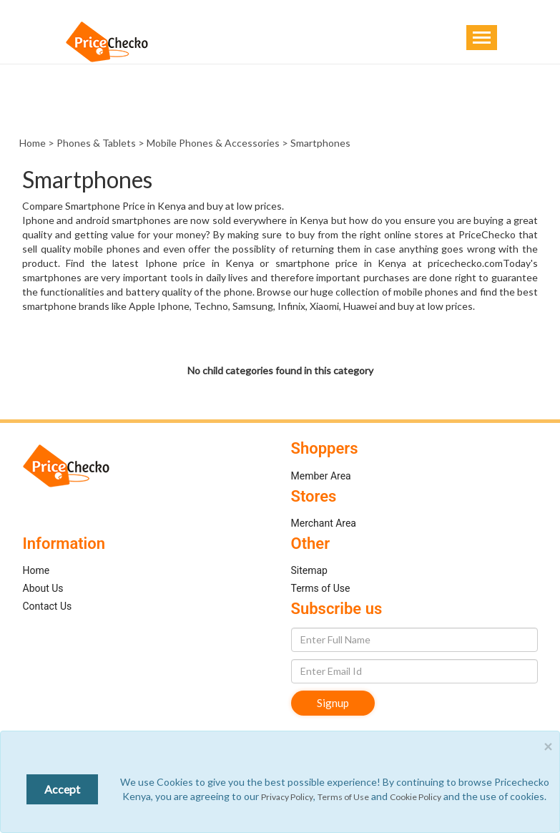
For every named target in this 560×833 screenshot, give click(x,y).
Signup (333, 702)
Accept (62, 789)
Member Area (321, 476)
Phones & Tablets (96, 143)
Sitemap (309, 570)
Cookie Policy (415, 796)
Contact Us (47, 606)
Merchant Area (324, 523)
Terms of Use (320, 588)
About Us (43, 588)
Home (32, 143)
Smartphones (320, 143)
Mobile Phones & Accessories (213, 143)
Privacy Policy (287, 796)
